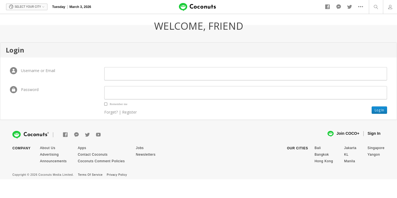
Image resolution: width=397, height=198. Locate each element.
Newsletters (145, 154)
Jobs (140, 148)
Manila (349, 161)
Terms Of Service (90, 174)
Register (129, 112)
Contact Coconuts (93, 154)
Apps (82, 148)
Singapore (376, 148)
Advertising (49, 154)
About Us (47, 148)
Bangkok (322, 154)
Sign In (374, 133)
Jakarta (350, 148)
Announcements (53, 161)
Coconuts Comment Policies (101, 161)
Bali (318, 148)
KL (346, 154)
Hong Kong (324, 161)
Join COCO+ (343, 134)
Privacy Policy (117, 174)
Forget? (111, 112)
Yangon (374, 154)
